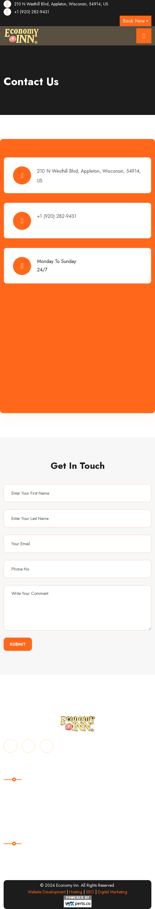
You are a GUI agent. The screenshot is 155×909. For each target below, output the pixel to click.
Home (10, 788)
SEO (90, 892)
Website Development (46, 892)
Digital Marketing (112, 892)
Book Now (134, 20)
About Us (87, 788)
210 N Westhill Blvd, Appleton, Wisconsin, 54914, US (61, 4)
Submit (18, 644)
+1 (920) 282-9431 (31, 12)
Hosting (75, 892)
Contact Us (89, 799)
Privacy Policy (18, 809)
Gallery (11, 799)
